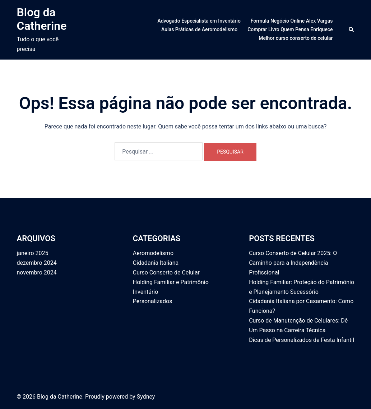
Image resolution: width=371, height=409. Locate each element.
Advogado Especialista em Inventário (198, 21)
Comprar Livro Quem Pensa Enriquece (290, 29)
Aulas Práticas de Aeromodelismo (199, 29)
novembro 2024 (37, 272)
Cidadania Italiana (155, 262)
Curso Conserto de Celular (166, 272)
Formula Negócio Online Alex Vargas (292, 21)
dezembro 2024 (37, 262)
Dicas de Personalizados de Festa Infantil (301, 340)
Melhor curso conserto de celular (296, 38)
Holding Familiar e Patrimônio (171, 282)
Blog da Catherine (42, 19)
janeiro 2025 (32, 253)
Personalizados (152, 301)
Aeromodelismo (153, 253)
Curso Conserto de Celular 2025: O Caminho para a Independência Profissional (293, 263)
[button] (351, 30)
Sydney (146, 396)
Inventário (145, 291)
